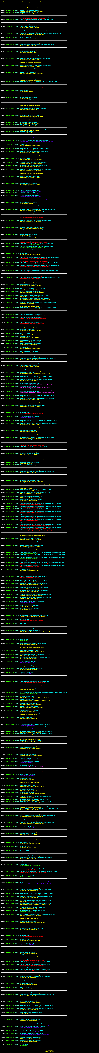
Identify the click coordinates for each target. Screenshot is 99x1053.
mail (31, 1)
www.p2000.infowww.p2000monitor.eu (49, 1051)
